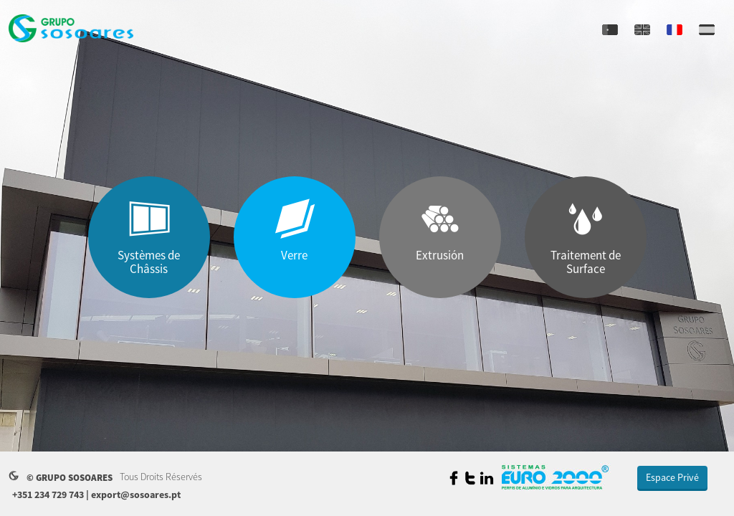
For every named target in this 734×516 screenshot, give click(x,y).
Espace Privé (672, 477)
